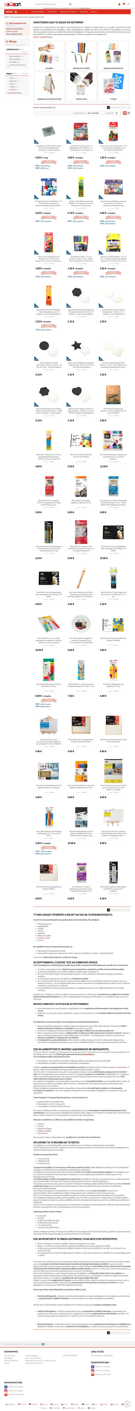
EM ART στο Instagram (100, 1370)
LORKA (12, 84)
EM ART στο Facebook (100, 1366)
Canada (81, 1408)
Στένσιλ (113, 99)
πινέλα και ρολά (44, 938)
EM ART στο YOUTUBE (100, 1374)
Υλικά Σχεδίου (121, 1067)
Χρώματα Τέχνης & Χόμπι (14, 29)
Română (22, 1404)
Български (10, 1404)
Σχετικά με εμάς (9, 1356)
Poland (103, 1404)
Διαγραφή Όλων (20, 45)
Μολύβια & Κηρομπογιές (113, 68)
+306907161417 (85, 8)
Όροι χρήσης (8, 1358)
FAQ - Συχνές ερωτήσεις (33, 1358)
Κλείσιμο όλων (10, 25)
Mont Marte (14, 81)
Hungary (75, 1404)
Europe (85, 1404)
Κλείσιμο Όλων (10, 45)
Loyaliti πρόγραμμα (31, 1356)
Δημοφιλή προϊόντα (68, 12)
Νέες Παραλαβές (16, 59)
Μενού (11, 11)
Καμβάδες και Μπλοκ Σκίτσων (49, 99)
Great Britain (55, 1408)
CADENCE (13, 87)
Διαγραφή (24, 52)
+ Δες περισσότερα (14, 93)
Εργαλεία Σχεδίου (12, 31)
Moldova (92, 1408)
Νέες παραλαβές (37, 12)
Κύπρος (43, 1408)
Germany (33, 1404)
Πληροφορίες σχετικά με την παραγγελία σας (40, 1361)
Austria (43, 1404)
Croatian (54, 1404)
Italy (94, 1404)
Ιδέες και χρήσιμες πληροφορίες (102, 1356)
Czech (64, 1404)
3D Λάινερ (49, 68)
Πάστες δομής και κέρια (14, 34)
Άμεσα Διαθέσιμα (16, 56)
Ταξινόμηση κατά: (80, 113)
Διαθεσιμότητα (13, 49)
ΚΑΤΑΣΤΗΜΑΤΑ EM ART (70, 1356)
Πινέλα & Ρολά (81, 99)
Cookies (6, 1363)
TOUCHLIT (13, 89)
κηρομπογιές (43, 1133)
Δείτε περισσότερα (42, 36)
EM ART (13, 78)
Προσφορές (52, 12)
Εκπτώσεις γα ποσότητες (16, 65)
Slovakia (114, 1404)
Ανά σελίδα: (110, 113)
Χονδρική (84, 12)
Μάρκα (10, 73)
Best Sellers (14, 62)
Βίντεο (94, 12)
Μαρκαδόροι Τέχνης (81, 68)
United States (69, 1408)
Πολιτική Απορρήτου (11, 1361)
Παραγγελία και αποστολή (34, 1363)
